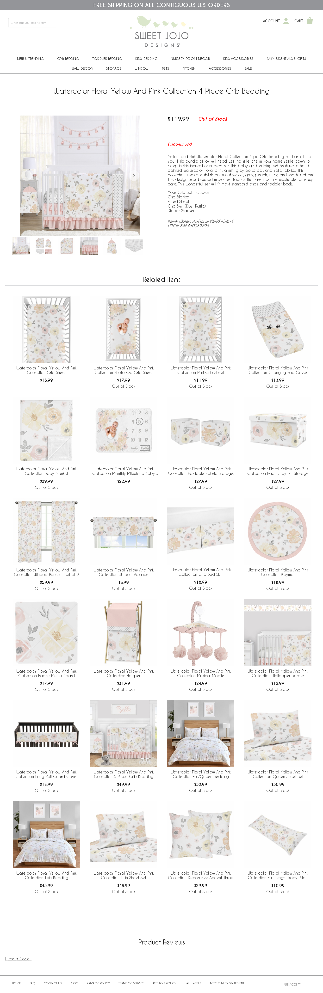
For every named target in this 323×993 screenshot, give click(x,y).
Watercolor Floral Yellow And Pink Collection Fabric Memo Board (46, 673)
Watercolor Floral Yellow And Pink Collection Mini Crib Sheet (201, 370)
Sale (248, 68)
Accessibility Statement (227, 983)
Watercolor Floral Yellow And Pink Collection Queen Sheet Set (278, 774)
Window (142, 68)
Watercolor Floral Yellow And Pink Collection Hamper (123, 673)
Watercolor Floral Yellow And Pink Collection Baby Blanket (46, 471)
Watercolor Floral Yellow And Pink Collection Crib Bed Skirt (201, 571)
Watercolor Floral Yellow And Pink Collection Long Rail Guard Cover (46, 774)
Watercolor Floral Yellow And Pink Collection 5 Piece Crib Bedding (123, 774)
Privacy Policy (98, 983)
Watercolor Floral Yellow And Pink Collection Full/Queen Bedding (201, 774)
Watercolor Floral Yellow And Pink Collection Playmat (278, 572)
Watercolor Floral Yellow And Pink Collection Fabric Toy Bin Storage (278, 471)
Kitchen (188, 68)
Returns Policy (164, 983)
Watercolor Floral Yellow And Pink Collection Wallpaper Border (278, 673)
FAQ (32, 983)
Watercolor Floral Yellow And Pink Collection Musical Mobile (201, 673)
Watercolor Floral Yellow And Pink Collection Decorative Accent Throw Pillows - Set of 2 (201, 875)
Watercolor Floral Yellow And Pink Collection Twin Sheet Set (123, 875)
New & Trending (30, 58)
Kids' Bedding (146, 58)
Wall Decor (82, 68)
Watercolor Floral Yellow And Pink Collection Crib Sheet (46, 370)
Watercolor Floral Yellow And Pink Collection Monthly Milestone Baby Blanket (123, 471)
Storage (113, 68)
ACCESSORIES (220, 68)
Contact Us (53, 983)
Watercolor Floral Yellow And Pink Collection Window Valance (123, 572)
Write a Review (18, 958)
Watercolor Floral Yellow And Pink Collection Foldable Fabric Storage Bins (200, 471)
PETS (165, 68)
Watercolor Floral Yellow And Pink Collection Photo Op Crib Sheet (123, 370)
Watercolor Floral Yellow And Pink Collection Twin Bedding (46, 875)
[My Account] (286, 21)
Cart (298, 21)
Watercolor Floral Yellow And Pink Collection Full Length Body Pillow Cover (278, 875)
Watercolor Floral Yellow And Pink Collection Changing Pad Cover (278, 370)
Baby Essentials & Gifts (286, 58)
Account (271, 21)
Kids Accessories (238, 58)
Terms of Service (131, 983)
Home (16, 983)
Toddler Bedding (107, 58)
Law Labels (193, 983)
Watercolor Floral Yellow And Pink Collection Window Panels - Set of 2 (46, 572)
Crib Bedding (68, 58)
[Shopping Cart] (310, 21)
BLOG (74, 983)
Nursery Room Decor (190, 58)
